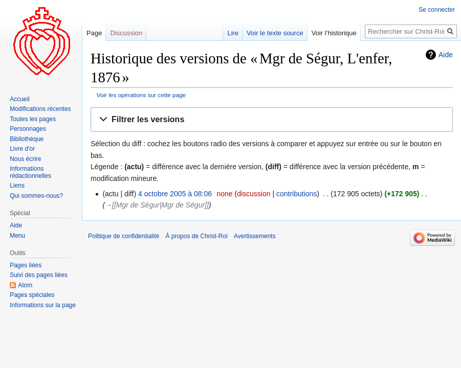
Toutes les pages (33, 119)
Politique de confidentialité (123, 236)
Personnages (28, 128)
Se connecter (437, 9)
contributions (296, 194)
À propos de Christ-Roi (196, 236)
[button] (271, 120)
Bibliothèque (26, 139)
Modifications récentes (40, 108)
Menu (17, 235)
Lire (232, 33)
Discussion (126, 33)
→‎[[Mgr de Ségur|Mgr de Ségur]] (157, 205)
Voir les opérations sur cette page (141, 94)
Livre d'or (22, 148)
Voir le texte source (275, 33)
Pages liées (25, 265)
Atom (25, 285)
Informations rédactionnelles (30, 172)
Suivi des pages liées (39, 275)
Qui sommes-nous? (36, 195)
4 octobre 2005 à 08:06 (175, 194)
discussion (253, 194)
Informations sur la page (43, 305)
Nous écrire (25, 159)
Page (94, 33)
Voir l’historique (334, 33)
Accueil (20, 99)
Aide (445, 55)
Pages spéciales (32, 294)
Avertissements (255, 236)
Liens (17, 185)
